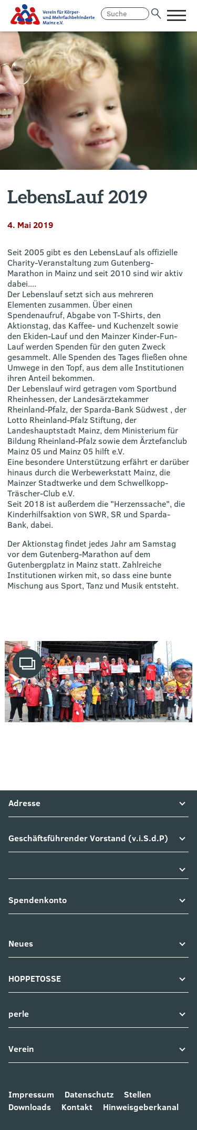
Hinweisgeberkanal (141, 1107)
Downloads (29, 1107)
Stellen (137, 1094)
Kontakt (76, 1107)
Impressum (31, 1094)
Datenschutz (89, 1094)
